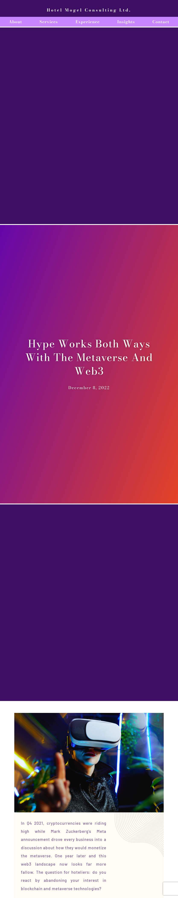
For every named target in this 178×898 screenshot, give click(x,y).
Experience (88, 22)
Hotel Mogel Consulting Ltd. (89, 10)
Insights (126, 22)
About (15, 22)
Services (48, 22)
